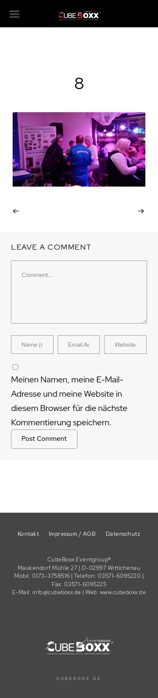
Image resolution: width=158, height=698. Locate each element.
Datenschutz (123, 533)
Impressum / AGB (72, 533)
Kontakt (28, 533)
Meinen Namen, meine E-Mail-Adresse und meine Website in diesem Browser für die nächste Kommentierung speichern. (69, 401)
